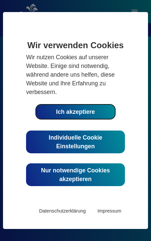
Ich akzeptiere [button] (75, 111)
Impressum (109, 211)
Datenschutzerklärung (62, 211)
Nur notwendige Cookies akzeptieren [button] (75, 174)
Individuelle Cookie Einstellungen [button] (75, 142)
